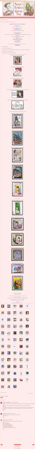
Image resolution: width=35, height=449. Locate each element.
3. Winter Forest (14, 308)
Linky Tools (28, 393)
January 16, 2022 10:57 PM (11, 413)
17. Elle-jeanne (8, 328)
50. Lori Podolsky (27, 368)
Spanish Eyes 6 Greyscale (19, 181)
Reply (3, 410)
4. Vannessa (21, 308)
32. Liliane (9, 348)
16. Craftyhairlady (2, 328)
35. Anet (27, 348)
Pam (12, 232)
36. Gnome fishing (2, 355)
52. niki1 (8, 375)
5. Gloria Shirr (27, 308)
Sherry (13, 275)
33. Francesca (15, 348)
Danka (12, 200)
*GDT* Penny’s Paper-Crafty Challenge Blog (9, 427)
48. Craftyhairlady (14, 368)
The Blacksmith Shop (19, 130)
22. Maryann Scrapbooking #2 (8, 335)
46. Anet (2, 368)
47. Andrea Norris (8, 368)
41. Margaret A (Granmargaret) (2, 362)
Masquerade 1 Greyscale (20, 113)
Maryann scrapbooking (6, 402)
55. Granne (27, 375)
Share (1, 397)
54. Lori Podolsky (20, 375)
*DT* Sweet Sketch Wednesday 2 (7, 426)
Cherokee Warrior (19, 275)
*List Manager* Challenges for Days (8, 425)
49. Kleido (21, 368)
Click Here (22, 30)
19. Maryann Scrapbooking (21, 328)
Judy (12, 147)
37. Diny (8, 355)
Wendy (13, 164)
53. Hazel (15, 375)
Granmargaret (5, 413)
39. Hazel (21, 355)
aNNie (12, 181)
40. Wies (27, 355)
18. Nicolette (15, 328)
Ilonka (12, 247)
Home (17, 444)
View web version (17, 446)
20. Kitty (27, 328)
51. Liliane (2, 375)
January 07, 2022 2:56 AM (14, 402)
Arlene (13, 130)
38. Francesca (15, 355)
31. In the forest (2, 348)
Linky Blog (32, 393)
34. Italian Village (21, 348)
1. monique (3, 308)
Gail (11, 217)
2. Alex (8, 308)
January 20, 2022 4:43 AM (9, 419)
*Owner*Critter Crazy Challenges (7, 424)
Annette (12, 113)
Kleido (4, 419)
